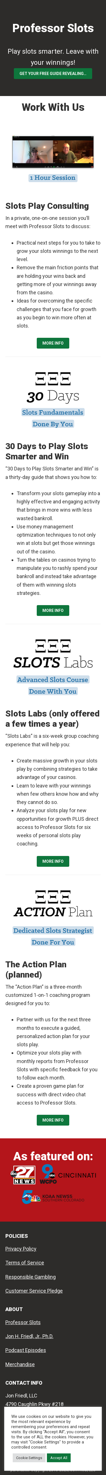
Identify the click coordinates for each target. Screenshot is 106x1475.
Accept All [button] (58, 1458)
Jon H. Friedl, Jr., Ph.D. (29, 1336)
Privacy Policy (20, 1249)
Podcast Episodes (25, 1350)
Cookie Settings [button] (29, 1458)
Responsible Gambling (30, 1277)
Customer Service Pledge (34, 1291)
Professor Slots (53, 28)
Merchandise (20, 1364)
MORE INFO (53, 343)
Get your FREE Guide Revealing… (53, 73)
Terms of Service (24, 1263)
